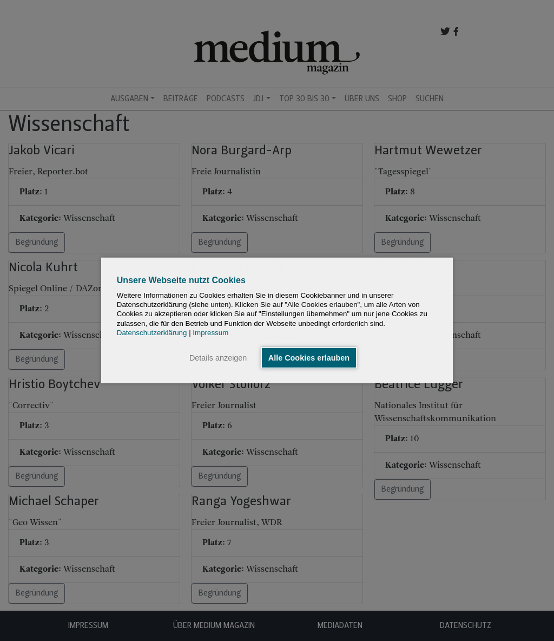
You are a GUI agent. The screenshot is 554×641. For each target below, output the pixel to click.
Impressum (210, 333)
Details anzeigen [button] (218, 358)
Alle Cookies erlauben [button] (308, 358)
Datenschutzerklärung (152, 333)
